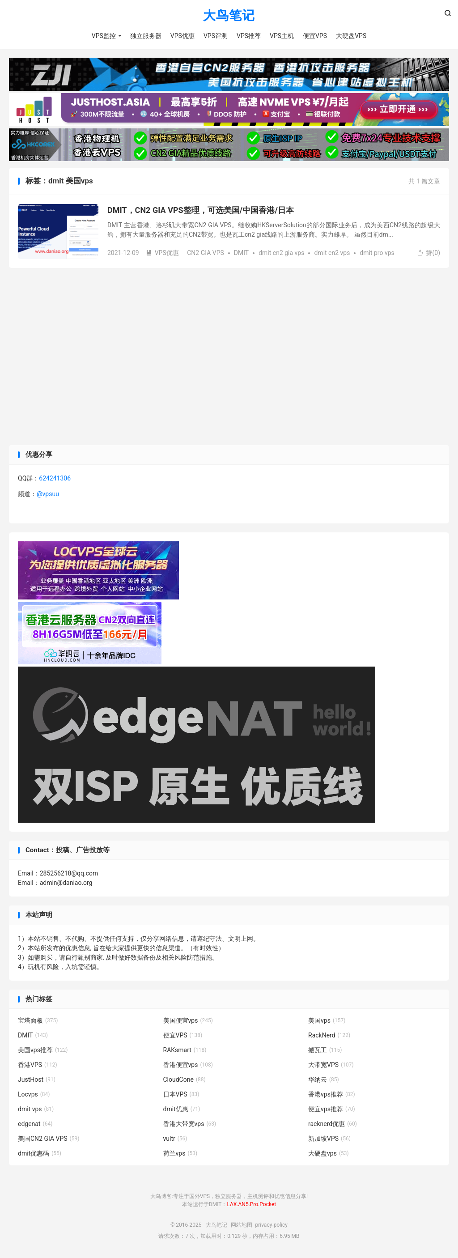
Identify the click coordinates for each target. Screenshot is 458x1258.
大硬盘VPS (351, 35)
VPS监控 (104, 35)
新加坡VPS (329, 1138)
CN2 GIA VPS (205, 252)
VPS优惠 (182, 35)
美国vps (326, 1020)
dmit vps (36, 1109)
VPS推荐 (249, 35)
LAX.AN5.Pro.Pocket (251, 1204)
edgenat (35, 1123)
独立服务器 (145, 35)
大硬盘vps (328, 1153)
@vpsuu (48, 493)
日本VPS (181, 1094)
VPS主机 (282, 35)
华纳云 (323, 1079)
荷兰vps (180, 1153)
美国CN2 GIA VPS (48, 1138)
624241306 (55, 478)
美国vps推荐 (43, 1050)
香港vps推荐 (331, 1094)
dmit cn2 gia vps (281, 252)
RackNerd (329, 1035)
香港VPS (37, 1064)
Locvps (34, 1094)
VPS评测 (216, 35)
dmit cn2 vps (332, 252)
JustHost (36, 1079)
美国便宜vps (188, 1020)
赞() (428, 252)
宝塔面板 (38, 1020)
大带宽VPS (331, 1064)
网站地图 (241, 1225)
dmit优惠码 (39, 1153)
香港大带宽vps (189, 1123)
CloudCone (184, 1079)
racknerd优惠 (332, 1123)
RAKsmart (185, 1050)
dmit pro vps (377, 252)
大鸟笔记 (229, 16)
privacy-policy (271, 1225)
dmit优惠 (181, 1109)
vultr (175, 1138)
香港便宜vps (188, 1064)
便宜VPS (315, 35)
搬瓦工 (325, 1050)
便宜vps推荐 (331, 1109)
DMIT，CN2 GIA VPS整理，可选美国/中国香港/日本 (200, 210)
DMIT (241, 252)
